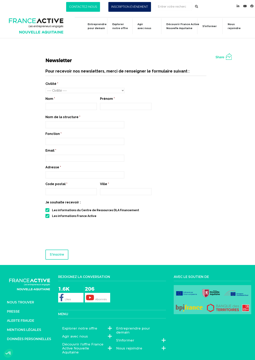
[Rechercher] (196, 6)
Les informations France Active (74, 216)
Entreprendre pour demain (95, 26)
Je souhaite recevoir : (63, 202)
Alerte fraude (20, 320)
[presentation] (75, 235)
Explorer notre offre (118, 26)
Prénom (107, 99)
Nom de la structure (62, 117)
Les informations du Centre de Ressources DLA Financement (95, 210)
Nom (50, 99)
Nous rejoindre (232, 26)
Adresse (53, 167)
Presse (13, 311)
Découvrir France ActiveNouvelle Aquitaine (180, 26)
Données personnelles (29, 339)
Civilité (51, 84)
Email (50, 150)
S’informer (207, 27)
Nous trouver (20, 302)
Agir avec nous (76, 336)
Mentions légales (24, 330)
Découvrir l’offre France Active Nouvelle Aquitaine (85, 348)
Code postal (56, 184)
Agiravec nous (142, 26)
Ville (104, 184)
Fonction (53, 134)
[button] (83, 7)
